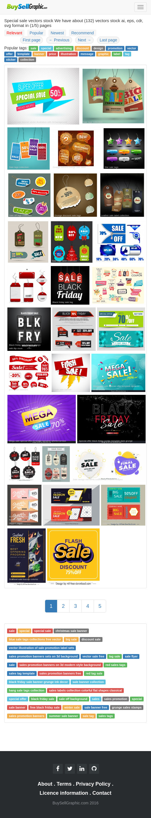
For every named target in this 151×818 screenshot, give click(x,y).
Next (84, 40)
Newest (57, 33)
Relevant (14, 33)
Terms (64, 784)
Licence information (63, 793)
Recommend (82, 33)
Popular (36, 33)
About (45, 784)
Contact (102, 793)
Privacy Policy (93, 784)
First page (31, 40)
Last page (108, 40)
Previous (59, 40)
